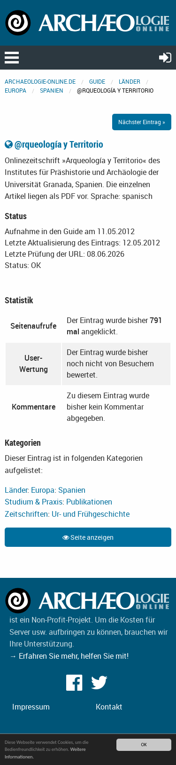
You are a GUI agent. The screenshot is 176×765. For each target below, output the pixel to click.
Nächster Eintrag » (141, 122)
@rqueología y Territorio (54, 144)
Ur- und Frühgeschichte (91, 514)
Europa (15, 90)
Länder (129, 81)
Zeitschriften (26, 514)
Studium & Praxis (33, 502)
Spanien (51, 90)
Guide (97, 81)
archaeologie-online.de (40, 81)
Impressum (31, 707)
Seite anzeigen (88, 537)
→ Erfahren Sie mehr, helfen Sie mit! (69, 656)
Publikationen (89, 502)
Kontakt (109, 707)
